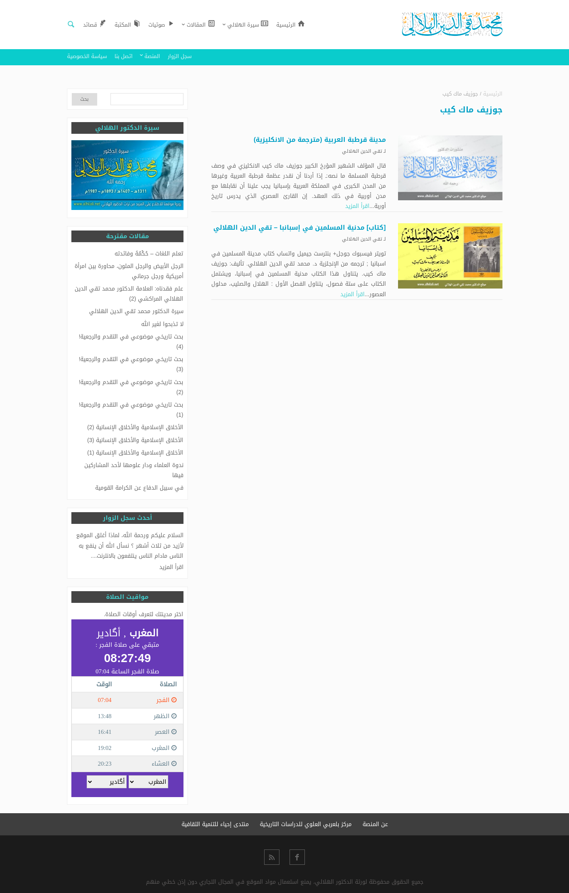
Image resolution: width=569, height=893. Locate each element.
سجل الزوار (180, 56)
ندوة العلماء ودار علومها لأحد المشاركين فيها (133, 470)
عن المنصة (375, 824)
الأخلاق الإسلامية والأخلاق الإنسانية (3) (135, 440)
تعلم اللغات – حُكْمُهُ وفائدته (149, 253)
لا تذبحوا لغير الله (162, 324)
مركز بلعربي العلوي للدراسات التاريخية (306, 824)
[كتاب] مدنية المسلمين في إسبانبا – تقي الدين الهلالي (299, 227)
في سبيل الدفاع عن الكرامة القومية (139, 487)
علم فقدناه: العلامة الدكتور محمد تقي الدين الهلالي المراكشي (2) (129, 293)
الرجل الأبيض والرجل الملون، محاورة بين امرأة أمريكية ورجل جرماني (129, 271)
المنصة (152, 56)
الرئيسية (492, 94)
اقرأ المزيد (357, 206)
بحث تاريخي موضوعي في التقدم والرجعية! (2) (131, 387)
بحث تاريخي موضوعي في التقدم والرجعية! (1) (131, 409)
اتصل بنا (124, 56)
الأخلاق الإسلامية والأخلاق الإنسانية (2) (135, 427)
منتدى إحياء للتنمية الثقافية (215, 824)
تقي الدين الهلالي (362, 151)
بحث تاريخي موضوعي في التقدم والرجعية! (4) (131, 341)
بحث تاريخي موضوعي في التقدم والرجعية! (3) (131, 364)
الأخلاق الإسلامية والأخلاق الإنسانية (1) (135, 452)
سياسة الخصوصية (87, 56)
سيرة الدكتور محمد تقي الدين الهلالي (136, 311)
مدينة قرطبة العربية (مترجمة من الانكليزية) (320, 139)
